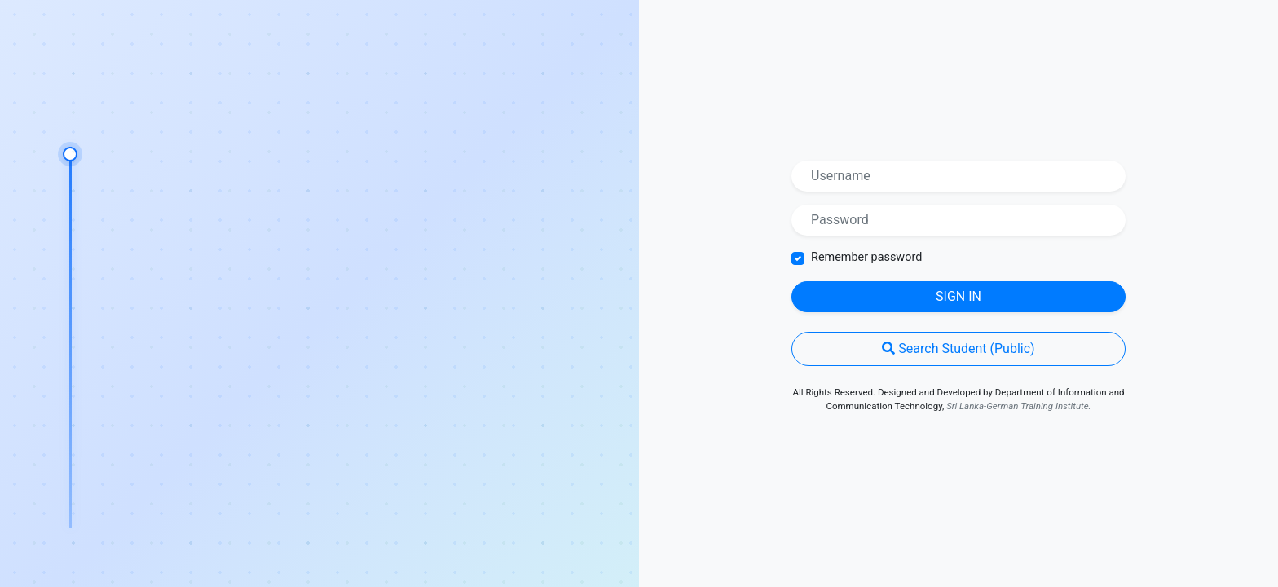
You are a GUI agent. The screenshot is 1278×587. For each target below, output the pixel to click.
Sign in (958, 296)
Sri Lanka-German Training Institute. (1018, 406)
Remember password (866, 257)
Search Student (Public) (958, 348)
